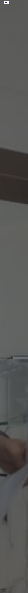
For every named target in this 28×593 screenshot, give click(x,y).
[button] (2, 2)
